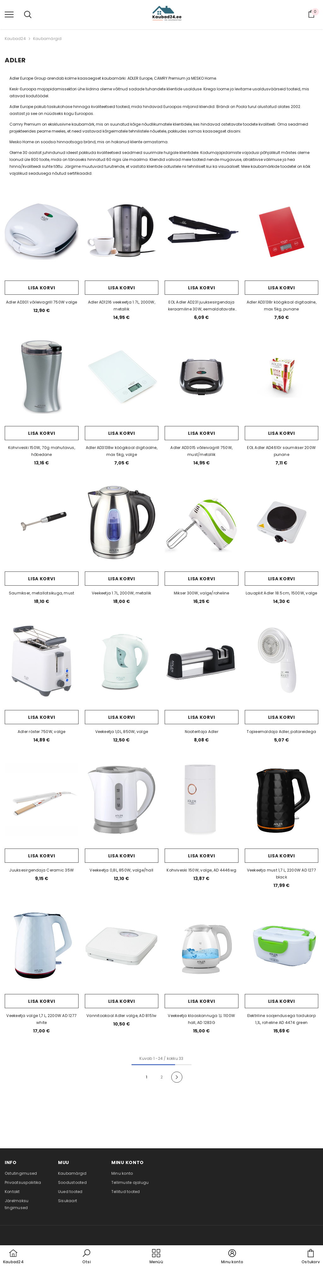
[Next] (176, 1076)
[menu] (9, 14)
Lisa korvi (41, 288)
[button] (86, 1256)
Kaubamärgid (47, 38)
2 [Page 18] (162, 1077)
